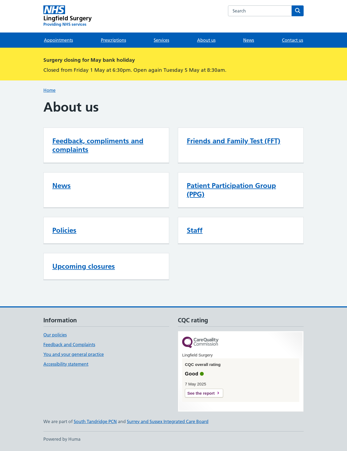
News (248, 40)
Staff (195, 230)
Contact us (292, 40)
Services (161, 40)
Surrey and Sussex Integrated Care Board (167, 421)
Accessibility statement (65, 364)
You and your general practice (73, 354)
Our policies (55, 335)
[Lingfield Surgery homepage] (67, 16)
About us (206, 40)
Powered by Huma (62, 439)
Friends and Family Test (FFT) (233, 141)
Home (49, 90)
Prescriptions (113, 40)
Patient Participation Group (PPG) (231, 190)
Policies (64, 230)
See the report (201, 393)
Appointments (58, 40)
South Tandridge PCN (95, 421)
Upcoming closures (83, 266)
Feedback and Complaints (69, 344)
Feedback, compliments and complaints (97, 145)
